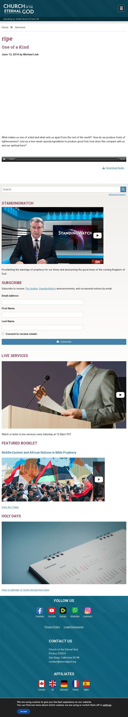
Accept (23, 711)
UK (52, 685)
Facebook (40, 612)
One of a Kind (15, 47)
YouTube (52, 612)
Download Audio (113, 168)
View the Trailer (10, 507)
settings (107, 705)
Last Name (8, 321)
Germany (64, 685)
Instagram (87, 612)
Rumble (63, 612)
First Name (8, 308)
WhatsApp (75, 612)
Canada (41, 685)
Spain (86, 685)
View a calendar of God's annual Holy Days (25, 589)
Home (5, 27)
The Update (31, 288)
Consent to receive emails (21, 333)
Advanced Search (117, 194)
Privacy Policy (52, 627)
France (75, 685)
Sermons (20, 27)
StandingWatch (47, 288)
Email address (10, 295)
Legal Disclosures (74, 627)
